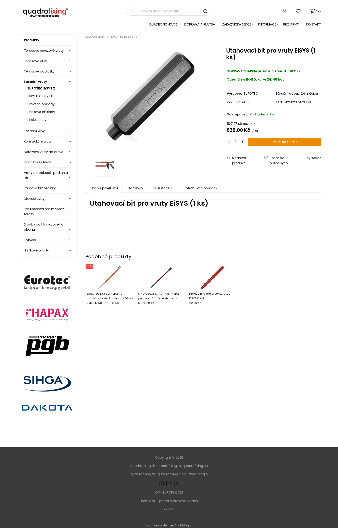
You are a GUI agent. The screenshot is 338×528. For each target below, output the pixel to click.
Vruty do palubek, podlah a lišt (46, 175)
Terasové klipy (35, 61)
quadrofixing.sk (142, 466)
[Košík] (315, 11)
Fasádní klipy (34, 131)
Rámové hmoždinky (40, 188)
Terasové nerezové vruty (44, 50)
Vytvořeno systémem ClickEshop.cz (169, 525)
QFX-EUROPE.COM (169, 492)
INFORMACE (267, 24)
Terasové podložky (39, 71)
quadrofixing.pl (196, 474)
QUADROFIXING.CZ (163, 24)
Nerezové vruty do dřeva (43, 152)
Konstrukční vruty (38, 141)
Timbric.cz (147, 501)
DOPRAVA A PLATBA (199, 24)
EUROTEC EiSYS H (40, 96)
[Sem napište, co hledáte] (174, 11)
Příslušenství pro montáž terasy (44, 211)
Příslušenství (37, 119)
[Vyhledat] (132, 11)
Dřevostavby (34, 198)
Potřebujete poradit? (200, 189)
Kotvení (30, 240)
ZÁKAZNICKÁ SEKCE (236, 24)
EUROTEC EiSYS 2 (41, 88)
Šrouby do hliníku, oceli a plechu (43, 227)
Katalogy (135, 189)
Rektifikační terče (37, 162)
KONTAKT (313, 24)
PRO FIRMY (291, 24)
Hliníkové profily (36, 250)
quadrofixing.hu (195, 466)
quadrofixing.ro (168, 466)
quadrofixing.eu (170, 474)
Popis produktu (105, 189)
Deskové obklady (41, 112)
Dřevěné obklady (41, 104)
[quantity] (235, 142)
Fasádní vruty (35, 81)
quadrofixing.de (143, 474)
